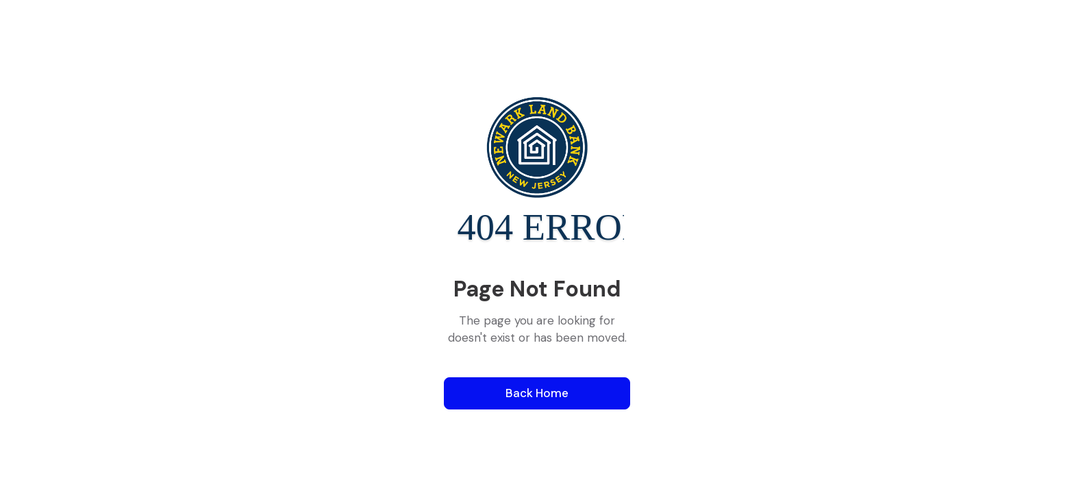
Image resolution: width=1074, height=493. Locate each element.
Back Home (537, 393)
